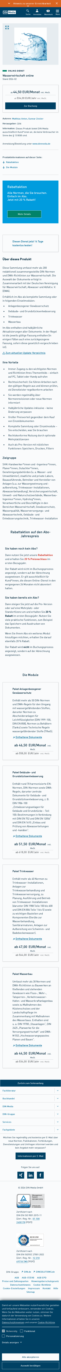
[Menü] (57, 12)
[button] (37, 12)
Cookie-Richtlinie (46, 1322)
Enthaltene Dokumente (29, 737)
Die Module (10, 167)
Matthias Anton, (20, 118)
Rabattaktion (11, 162)
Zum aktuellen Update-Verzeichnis (25, 352)
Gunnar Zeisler (35, 118)
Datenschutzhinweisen (13, 1322)
